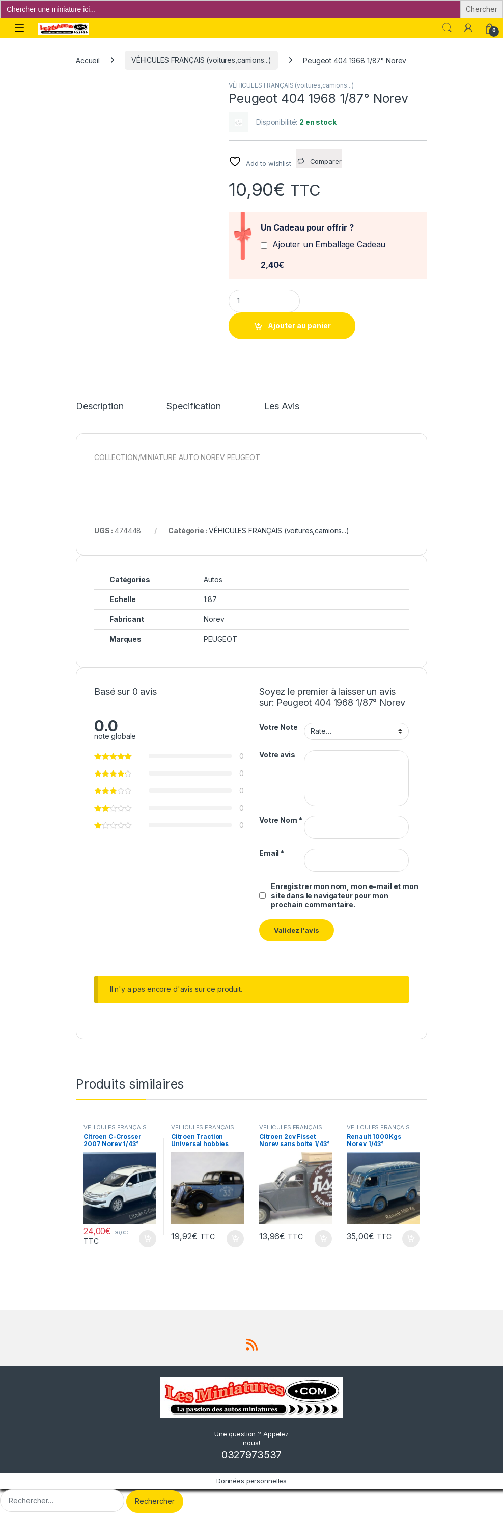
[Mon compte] (468, 28)
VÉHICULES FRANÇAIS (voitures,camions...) (201, 59)
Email (271, 850)
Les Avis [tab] (281, 404)
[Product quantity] (264, 301)
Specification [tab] (193, 404)
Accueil (88, 59)
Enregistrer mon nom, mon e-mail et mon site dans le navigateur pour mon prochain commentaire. (344, 892)
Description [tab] (99, 404)
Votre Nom (280, 818)
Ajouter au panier (299, 325)
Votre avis (277, 752)
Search (447, 28)
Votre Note (278, 725)
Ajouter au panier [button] (147, 1236)
